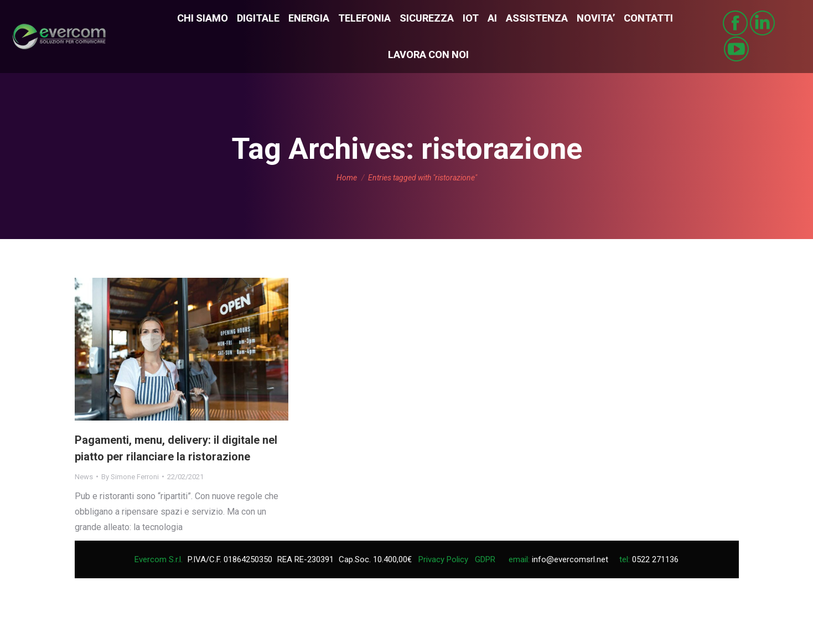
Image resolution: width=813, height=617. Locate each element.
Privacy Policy (443, 559)
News (84, 477)
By (130, 477)
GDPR (485, 559)
